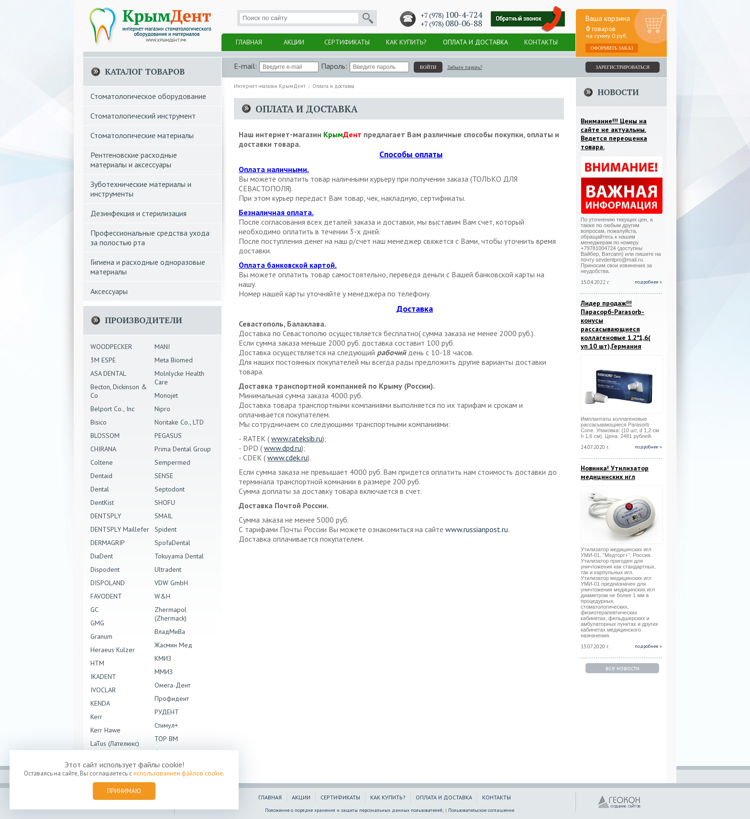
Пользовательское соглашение (481, 810)
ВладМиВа (169, 631)
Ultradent (167, 569)
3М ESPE (103, 360)
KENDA (100, 703)
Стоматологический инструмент (143, 115)
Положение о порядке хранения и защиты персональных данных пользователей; (354, 810)
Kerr (96, 716)
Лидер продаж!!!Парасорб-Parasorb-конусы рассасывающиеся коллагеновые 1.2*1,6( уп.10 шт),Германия (616, 324)
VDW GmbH (171, 583)
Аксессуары (109, 291)
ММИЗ (163, 671)
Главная (249, 42)
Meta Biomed (173, 360)
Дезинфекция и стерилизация (138, 213)
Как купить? (406, 42)
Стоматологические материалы (142, 135)
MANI (162, 346)
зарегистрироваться (623, 67)
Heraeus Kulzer (112, 649)
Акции (294, 42)
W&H (162, 596)
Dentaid (101, 475)
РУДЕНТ (166, 712)
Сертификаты (347, 42)
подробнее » (648, 282)
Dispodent (105, 569)
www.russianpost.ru (476, 529)
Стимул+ (166, 725)
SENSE (163, 475)
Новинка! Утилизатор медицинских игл (615, 472)
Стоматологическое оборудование (148, 96)
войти (428, 67)
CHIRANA (103, 449)
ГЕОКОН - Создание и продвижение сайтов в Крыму (619, 802)
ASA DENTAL (108, 373)
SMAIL (163, 516)
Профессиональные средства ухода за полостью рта (150, 237)
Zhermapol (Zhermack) (170, 613)
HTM (97, 663)
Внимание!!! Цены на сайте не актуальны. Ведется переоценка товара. (614, 134)
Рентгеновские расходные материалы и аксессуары (133, 159)
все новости (623, 668)
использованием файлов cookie (178, 773)
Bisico (98, 422)
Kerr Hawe (105, 730)
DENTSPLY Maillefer (119, 529)
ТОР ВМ (166, 738)
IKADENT (103, 676)
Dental (99, 489)
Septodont (169, 489)
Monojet (166, 395)
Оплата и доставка (475, 42)
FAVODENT (106, 596)
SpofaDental (172, 542)
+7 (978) (451, 15)
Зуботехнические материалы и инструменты (140, 188)
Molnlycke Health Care (179, 377)
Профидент (171, 698)
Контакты (541, 42)
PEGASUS (168, 435)
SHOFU (164, 502)
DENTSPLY (105, 516)
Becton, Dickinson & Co (118, 391)
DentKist (102, 502)
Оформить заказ (611, 48)
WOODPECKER (111, 346)
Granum (101, 636)
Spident (165, 529)
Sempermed (172, 462)
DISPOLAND (107, 583)
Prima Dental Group (182, 449)
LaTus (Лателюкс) (114, 743)
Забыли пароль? (464, 67)
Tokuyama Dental (179, 556)
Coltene (101, 462)
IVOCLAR (103, 690)
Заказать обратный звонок (528, 19)
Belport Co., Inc (112, 408)
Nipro (162, 408)
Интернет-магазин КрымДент (270, 86)
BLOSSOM (105, 435)
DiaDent (101, 556)
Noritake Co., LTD (179, 422)
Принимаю (124, 791)
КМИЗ (162, 658)
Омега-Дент (172, 685)
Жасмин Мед (173, 645)
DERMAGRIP (107, 542)
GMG (97, 623)
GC (94, 609)
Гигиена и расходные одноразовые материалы (147, 266)
